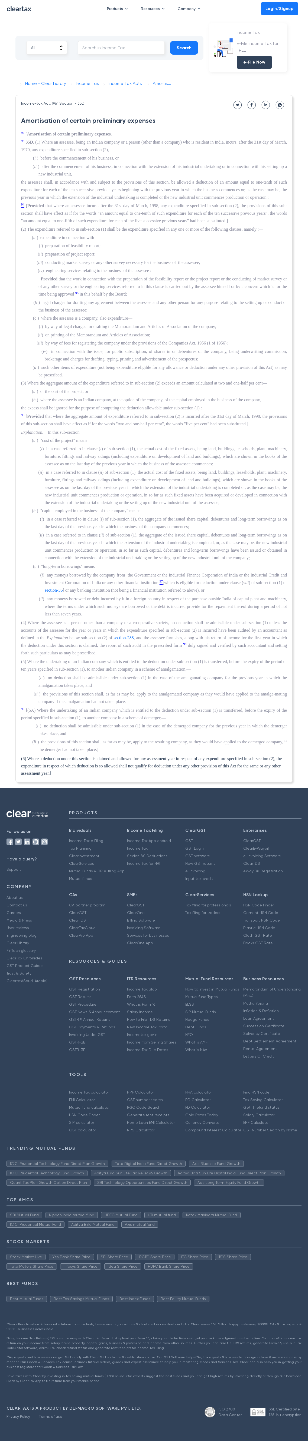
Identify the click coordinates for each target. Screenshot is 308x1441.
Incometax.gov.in (142, 1034)
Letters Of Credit (258, 1056)
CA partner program (87, 905)
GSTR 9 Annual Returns (89, 1019)
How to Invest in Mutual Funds (212, 989)
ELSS (189, 1004)
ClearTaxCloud (82, 928)
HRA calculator (198, 1092)
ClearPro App (81, 935)
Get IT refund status (261, 1107)
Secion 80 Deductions (147, 856)
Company (190, 8)
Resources (154, 8)
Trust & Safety (19, 973)
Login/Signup (279, 8)
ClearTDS (251, 863)
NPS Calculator (140, 1130)
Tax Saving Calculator (263, 1100)
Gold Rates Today (201, 1115)
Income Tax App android (149, 841)
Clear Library (18, 943)
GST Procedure (82, 1004)
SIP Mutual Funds (200, 1012)
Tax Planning (80, 848)
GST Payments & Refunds (92, 1027)
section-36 (54, 590)
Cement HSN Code (260, 912)
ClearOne (136, 912)
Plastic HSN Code (259, 928)
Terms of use (50, 1416)
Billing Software (141, 920)
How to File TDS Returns (148, 1019)
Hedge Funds (197, 1019)
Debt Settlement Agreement (269, 1041)
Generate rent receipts (148, 1115)
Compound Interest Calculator (213, 1130)
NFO (189, 1034)
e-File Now (254, 62)
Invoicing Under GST (87, 1034)
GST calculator (82, 1130)
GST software (197, 856)
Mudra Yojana (255, 1003)
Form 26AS (136, 997)
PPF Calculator (140, 1092)
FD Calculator (197, 1107)
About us (15, 897)
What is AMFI (196, 1042)
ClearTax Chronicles (24, 958)
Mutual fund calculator (89, 1107)
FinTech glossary (21, 950)
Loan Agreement (258, 1018)
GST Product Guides (25, 965)
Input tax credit (199, 878)
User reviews (18, 928)
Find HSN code (256, 1092)
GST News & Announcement (94, 1012)
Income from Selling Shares (151, 1042)
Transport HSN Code (261, 920)
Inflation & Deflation (261, 1011)
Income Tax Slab (142, 989)
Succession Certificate (263, 1026)
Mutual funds (80, 878)
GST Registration (84, 989)
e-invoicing (195, 871)
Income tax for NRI (143, 863)
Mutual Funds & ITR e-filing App (97, 871)
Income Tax (137, 848)
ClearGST (252, 841)
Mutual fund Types (201, 997)
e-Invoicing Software (262, 856)
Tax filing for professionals (208, 905)
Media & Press (19, 920)
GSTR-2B (77, 1042)
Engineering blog (22, 935)
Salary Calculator (258, 1115)
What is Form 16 (141, 1004)
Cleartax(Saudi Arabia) (27, 981)
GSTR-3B (77, 1050)
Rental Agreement (260, 1048)
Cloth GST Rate (257, 935)
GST (189, 841)
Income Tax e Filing (86, 841)
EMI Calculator (82, 1100)
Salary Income (140, 1012)
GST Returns (80, 997)
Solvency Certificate (261, 1033)
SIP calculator (81, 1122)
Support (14, 869)
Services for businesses (148, 935)
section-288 (124, 637)
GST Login (194, 848)
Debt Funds (195, 1027)
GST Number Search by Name (270, 1130)
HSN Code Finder (258, 905)
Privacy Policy (18, 1416)
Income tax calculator (89, 1092)
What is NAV (196, 1050)
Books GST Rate (258, 943)
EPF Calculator (256, 1122)
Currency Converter (203, 1122)
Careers (14, 912)
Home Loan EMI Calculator (151, 1122)
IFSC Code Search (143, 1107)
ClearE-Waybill (256, 848)
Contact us (17, 905)
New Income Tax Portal (147, 1027)
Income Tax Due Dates (147, 1050)
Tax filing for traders (202, 912)
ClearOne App (140, 943)
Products (118, 8)
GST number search (145, 1100)
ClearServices (81, 863)
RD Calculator (197, 1100)
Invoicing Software (143, 928)
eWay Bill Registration (263, 871)
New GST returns (200, 863)
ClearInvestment (84, 856)
